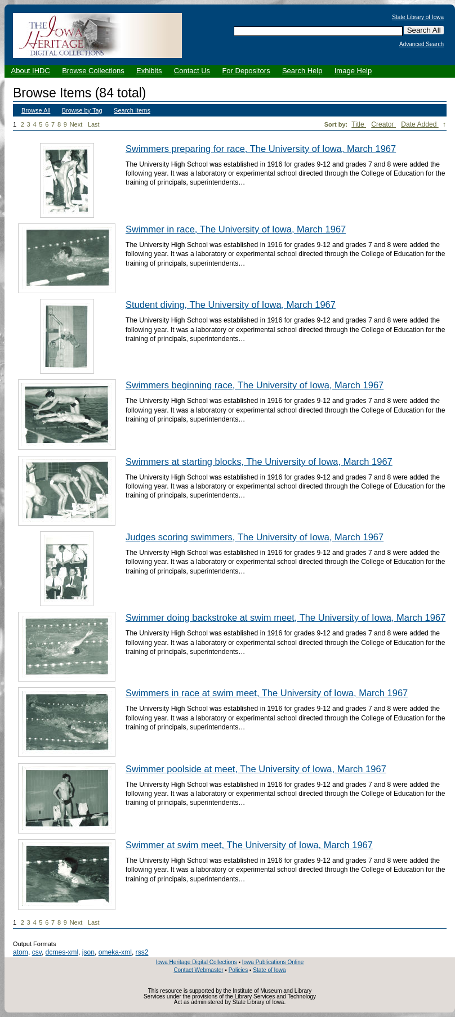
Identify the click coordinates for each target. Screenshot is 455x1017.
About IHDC (30, 70)
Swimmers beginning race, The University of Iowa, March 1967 (254, 385)
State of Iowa (269, 970)
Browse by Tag (82, 110)
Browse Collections (93, 70)
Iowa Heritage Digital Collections (196, 962)
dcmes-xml (62, 952)
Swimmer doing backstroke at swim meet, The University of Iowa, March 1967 (285, 617)
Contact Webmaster (198, 970)
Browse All (35, 110)
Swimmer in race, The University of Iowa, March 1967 (236, 229)
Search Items (132, 110)
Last (94, 124)
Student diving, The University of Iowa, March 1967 (231, 304)
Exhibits (149, 70)
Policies (238, 970)
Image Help (353, 70)
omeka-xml (115, 952)
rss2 (142, 952)
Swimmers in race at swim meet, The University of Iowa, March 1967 (267, 693)
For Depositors (246, 70)
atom (20, 952)
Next (78, 125)
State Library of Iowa (418, 17)
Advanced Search (421, 44)
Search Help (302, 70)
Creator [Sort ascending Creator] (383, 124)
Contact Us (192, 70)
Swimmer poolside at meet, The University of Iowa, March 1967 (256, 769)
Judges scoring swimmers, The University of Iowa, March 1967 (254, 537)
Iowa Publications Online (273, 962)
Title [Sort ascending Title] (358, 124)
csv (37, 952)
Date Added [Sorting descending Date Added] (420, 124)
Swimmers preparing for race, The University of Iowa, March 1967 (261, 149)
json (88, 952)
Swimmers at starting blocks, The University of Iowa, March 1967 (259, 461)
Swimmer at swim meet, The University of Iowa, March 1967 (249, 845)
